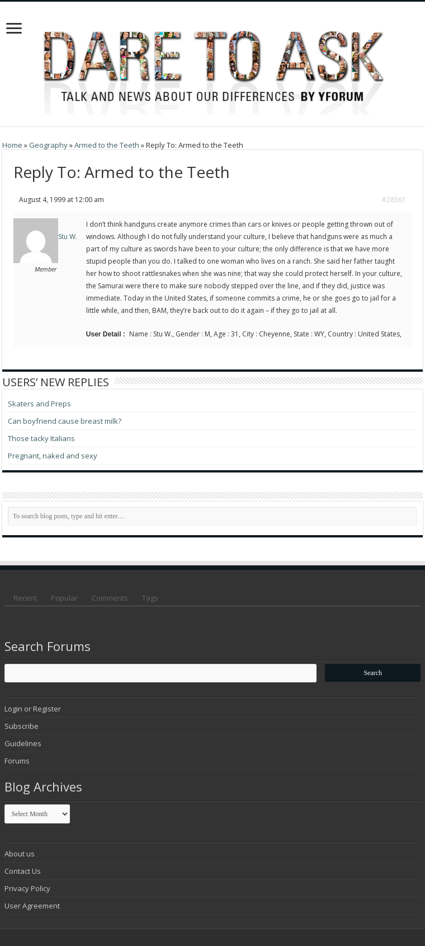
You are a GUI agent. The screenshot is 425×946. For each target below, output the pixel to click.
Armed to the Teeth (106, 145)
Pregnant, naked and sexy (52, 456)
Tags (150, 598)
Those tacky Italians (41, 438)
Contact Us (22, 871)
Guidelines (22, 743)
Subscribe (21, 726)
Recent (25, 598)
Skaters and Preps (39, 404)
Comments (110, 598)
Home (12, 145)
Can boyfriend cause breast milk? (64, 421)
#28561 (394, 199)
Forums (17, 761)
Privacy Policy (27, 888)
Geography (48, 145)
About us (19, 854)
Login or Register (32, 709)
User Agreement (32, 906)
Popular (64, 598)
